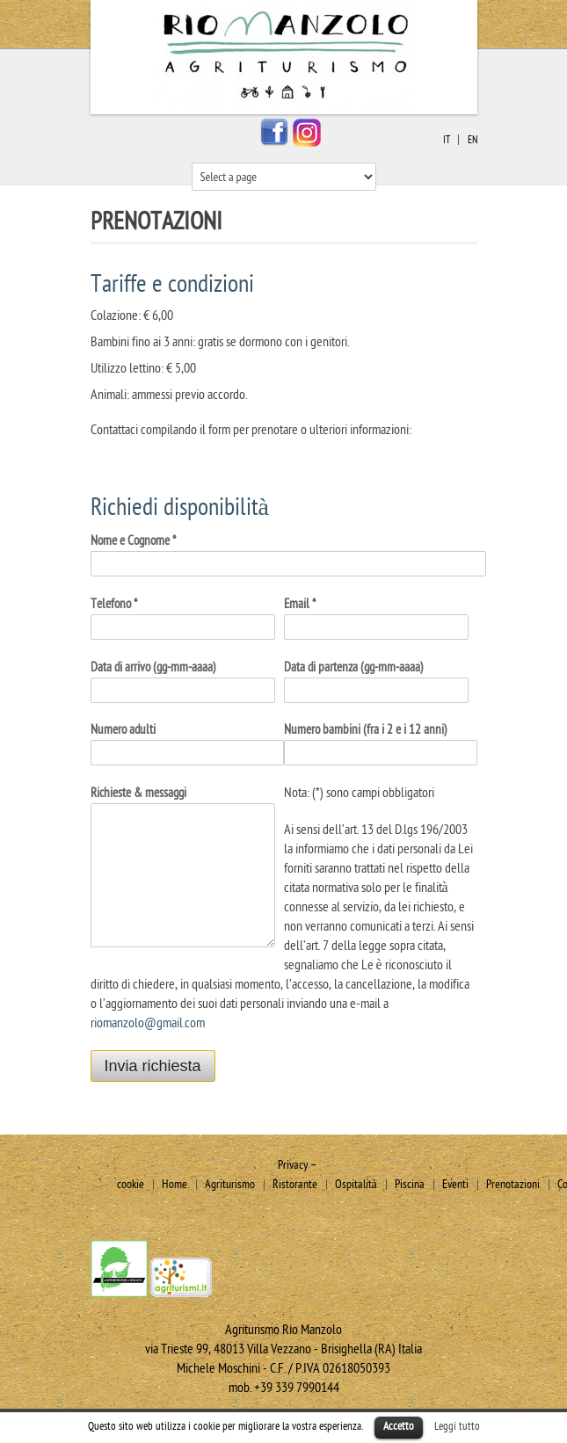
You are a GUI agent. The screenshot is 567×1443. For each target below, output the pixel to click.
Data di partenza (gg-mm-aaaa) (354, 667)
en (472, 140)
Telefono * (114, 604)
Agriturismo (230, 1184)
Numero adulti (123, 729)
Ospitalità (356, 1184)
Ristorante (295, 1184)
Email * (300, 604)
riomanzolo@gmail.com (148, 1023)
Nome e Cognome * (133, 540)
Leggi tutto (457, 1426)
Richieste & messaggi (138, 793)
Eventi (455, 1184)
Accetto (398, 1426)
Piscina (410, 1184)
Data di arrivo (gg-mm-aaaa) (153, 667)
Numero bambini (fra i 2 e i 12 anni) (365, 729)
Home (174, 1184)
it (446, 140)
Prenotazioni (513, 1184)
